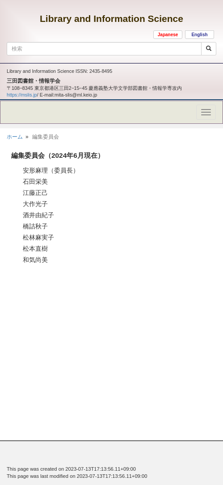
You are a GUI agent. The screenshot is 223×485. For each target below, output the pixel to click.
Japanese (168, 34)
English (199, 34)
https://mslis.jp (22, 94)
